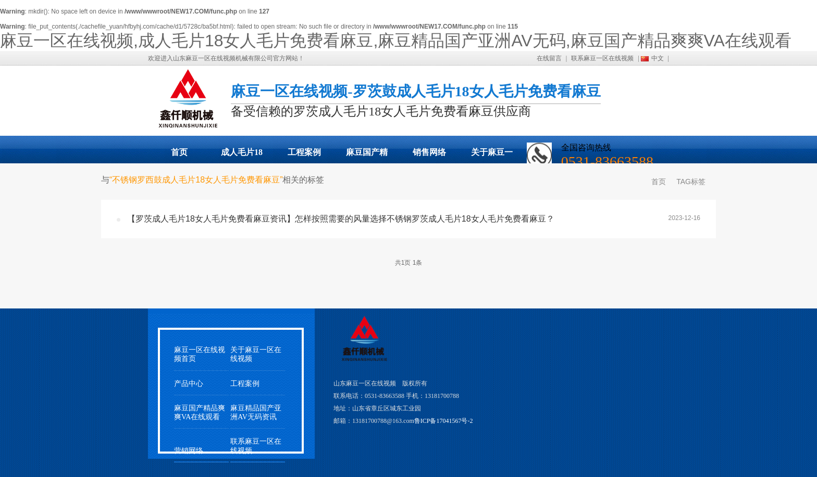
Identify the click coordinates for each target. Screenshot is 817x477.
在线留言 (549, 58)
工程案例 (304, 152)
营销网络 (188, 451)
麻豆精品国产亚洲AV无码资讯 (255, 412)
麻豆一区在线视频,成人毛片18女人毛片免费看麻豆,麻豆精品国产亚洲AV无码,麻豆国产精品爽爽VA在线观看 (395, 40)
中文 (657, 58)
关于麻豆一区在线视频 (492, 155)
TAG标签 (690, 181)
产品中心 (188, 384)
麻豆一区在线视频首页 (199, 354)
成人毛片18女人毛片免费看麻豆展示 (242, 155)
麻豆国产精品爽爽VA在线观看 (367, 155)
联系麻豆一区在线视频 (602, 58)
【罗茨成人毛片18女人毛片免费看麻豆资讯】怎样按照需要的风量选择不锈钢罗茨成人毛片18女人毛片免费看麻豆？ (340, 218)
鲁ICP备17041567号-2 (443, 420)
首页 (179, 152)
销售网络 (429, 152)
